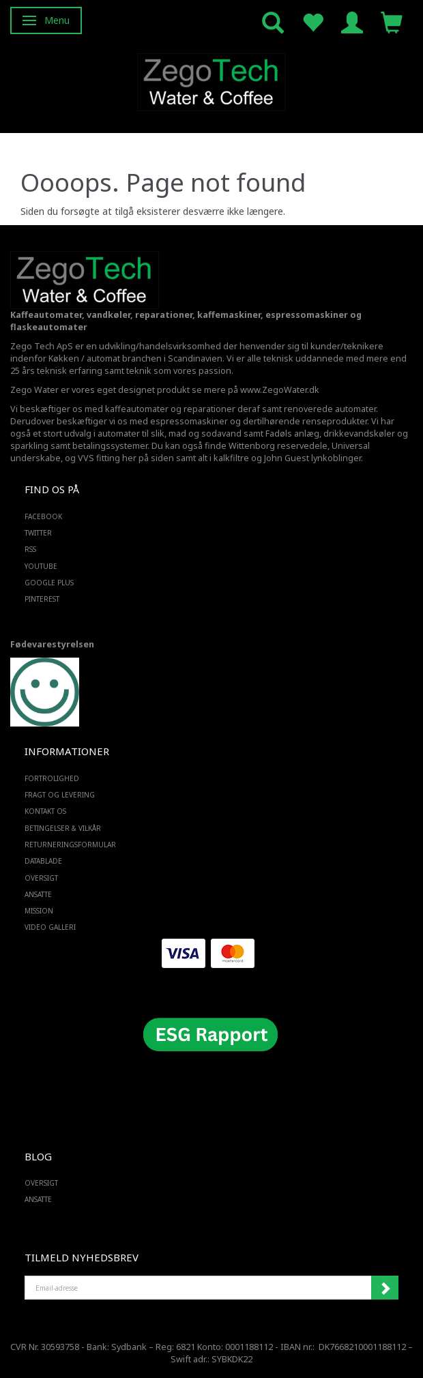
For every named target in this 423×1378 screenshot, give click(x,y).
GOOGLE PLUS (49, 582)
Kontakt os (45, 811)
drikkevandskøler (359, 433)
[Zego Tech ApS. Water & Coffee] (211, 80)
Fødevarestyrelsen (52, 644)
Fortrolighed (52, 778)
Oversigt (41, 878)
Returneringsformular (70, 844)
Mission (39, 910)
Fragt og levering (60, 795)
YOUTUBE (41, 566)
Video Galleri (50, 927)
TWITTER (38, 533)
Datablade (43, 861)
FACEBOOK (43, 516)
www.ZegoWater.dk (279, 390)
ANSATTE (38, 894)
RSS (30, 549)
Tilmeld (384, 1288)
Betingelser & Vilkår (63, 828)
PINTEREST (42, 599)
